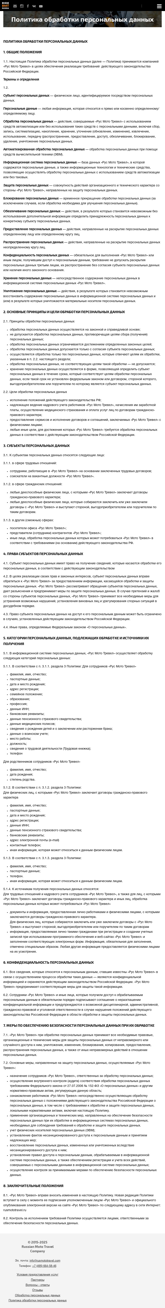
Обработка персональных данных (37, 1295)
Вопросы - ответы (38, 1285)
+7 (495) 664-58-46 (44, 1266)
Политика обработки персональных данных (38, 1300)
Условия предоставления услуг (37, 1275)
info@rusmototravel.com (45, 1261)
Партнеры (37, 1280)
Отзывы (37, 1290)
